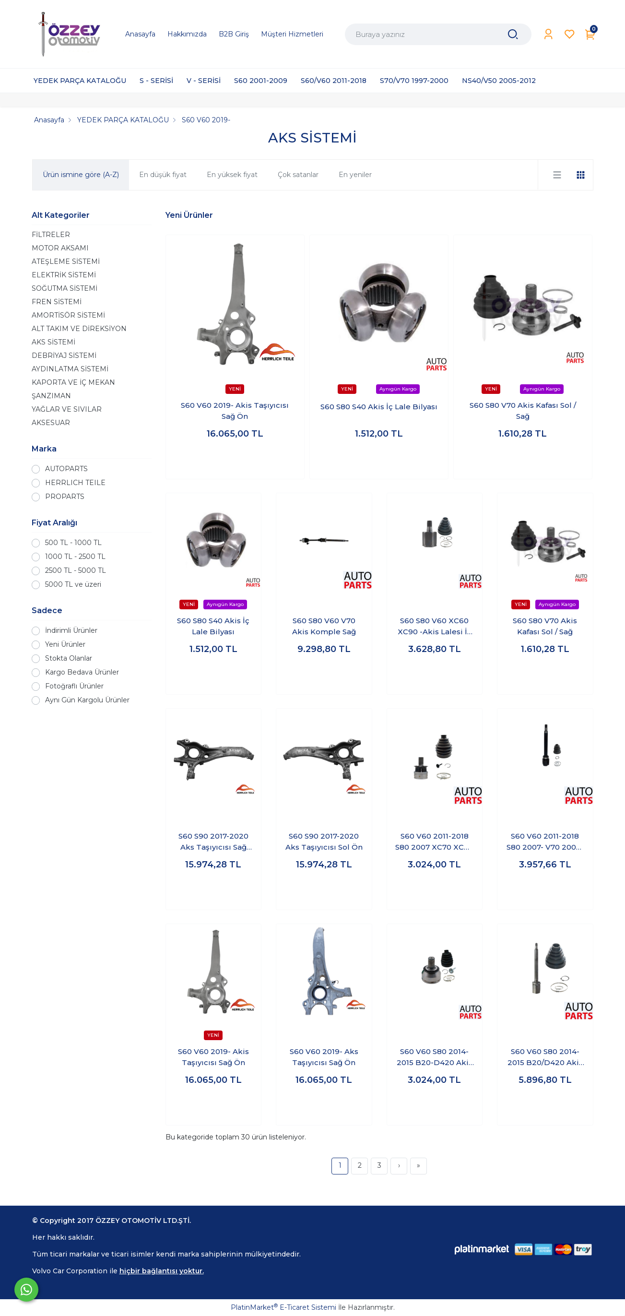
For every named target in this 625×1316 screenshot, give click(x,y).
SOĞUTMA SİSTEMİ (64, 288)
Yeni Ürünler (65, 644)
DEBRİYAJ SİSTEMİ (64, 355)
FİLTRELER (51, 234)
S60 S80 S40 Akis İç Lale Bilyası (378, 406)
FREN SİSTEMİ (57, 301)
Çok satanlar (298, 174)
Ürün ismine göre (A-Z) (81, 174)
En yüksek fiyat (232, 174)
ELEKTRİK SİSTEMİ (64, 275)
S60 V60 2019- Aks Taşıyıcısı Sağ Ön (324, 1057)
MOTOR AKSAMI (60, 248)
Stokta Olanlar (68, 658)
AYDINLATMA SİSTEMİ (70, 369)
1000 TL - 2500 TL (75, 556)
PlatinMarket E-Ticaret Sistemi (283, 1307)
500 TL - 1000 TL (73, 542)
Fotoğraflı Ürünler (74, 686)
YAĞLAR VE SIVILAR (67, 409)
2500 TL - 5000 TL (75, 570)
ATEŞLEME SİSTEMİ (66, 261)
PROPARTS (64, 496)
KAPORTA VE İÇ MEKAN (73, 382)
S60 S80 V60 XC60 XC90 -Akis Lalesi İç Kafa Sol (435, 626)
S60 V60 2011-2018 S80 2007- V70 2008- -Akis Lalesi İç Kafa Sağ (545, 842)
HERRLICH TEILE (75, 482)
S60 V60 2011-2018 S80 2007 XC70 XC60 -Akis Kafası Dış (434, 842)
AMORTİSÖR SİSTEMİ (68, 315)
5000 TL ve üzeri (73, 584)
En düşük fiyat (163, 174)
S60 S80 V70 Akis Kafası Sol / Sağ (523, 411)
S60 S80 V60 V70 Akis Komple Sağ (324, 626)
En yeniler (355, 174)
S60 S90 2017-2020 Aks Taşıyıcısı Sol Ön (324, 841)
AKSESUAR (51, 422)
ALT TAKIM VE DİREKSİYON (79, 328)
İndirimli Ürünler (71, 630)
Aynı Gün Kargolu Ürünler (87, 700)
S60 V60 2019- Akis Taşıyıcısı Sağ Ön (235, 411)
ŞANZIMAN (51, 395)
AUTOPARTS (66, 468)
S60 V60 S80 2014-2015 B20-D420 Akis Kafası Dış (434, 1057)
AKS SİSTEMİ (53, 342)
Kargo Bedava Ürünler (82, 672)
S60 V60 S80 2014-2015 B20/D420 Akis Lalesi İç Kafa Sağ (545, 1057)
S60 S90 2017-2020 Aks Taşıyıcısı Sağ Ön (213, 842)
